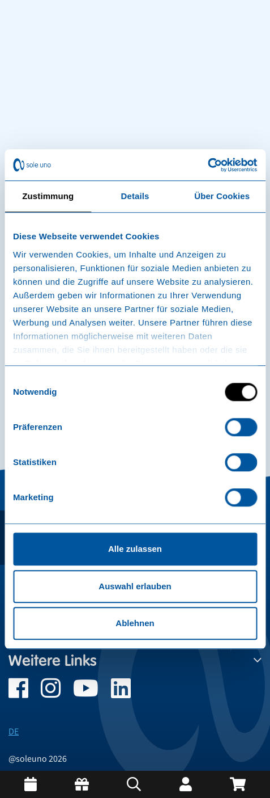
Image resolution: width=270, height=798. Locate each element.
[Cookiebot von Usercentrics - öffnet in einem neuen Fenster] (207, 165)
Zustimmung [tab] (48, 196)
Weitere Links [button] (135, 660)
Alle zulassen (135, 549)
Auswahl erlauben (134, 586)
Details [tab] (135, 196)
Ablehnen (134, 623)
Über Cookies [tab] (222, 196)
